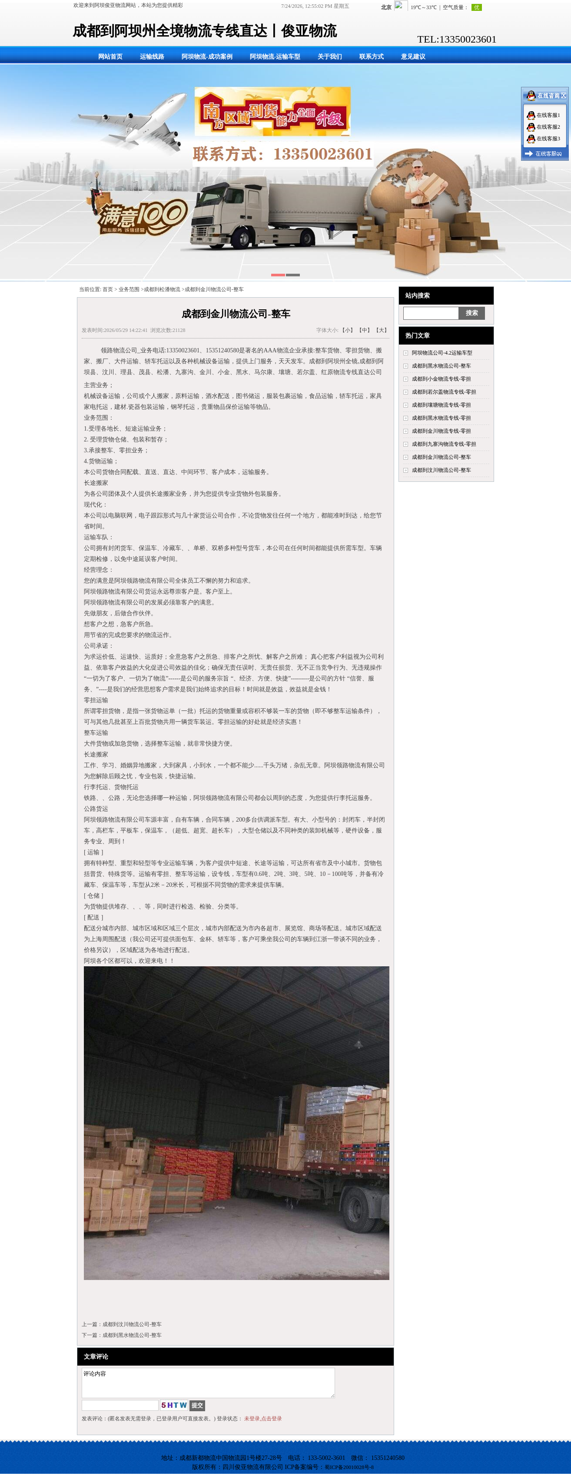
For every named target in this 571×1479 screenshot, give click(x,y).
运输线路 (152, 56)
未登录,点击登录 (263, 1424)
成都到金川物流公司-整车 (441, 457)
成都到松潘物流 (162, 289)
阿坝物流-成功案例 (207, 56)
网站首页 (110, 56)
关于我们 (330, 56)
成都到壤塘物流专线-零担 (441, 405)
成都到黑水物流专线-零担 (441, 418)
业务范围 (129, 289)
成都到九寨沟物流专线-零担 (444, 444)
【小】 (347, 330)
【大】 (381, 330)
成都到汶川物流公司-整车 (441, 470)
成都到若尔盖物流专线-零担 (444, 392)
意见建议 (413, 56)
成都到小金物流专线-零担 (441, 379)
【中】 (364, 330)
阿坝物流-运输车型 (275, 56)
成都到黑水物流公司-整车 (441, 366)
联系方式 (371, 56)
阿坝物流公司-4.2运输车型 (442, 353)
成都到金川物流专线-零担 (441, 431)
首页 (108, 289)
